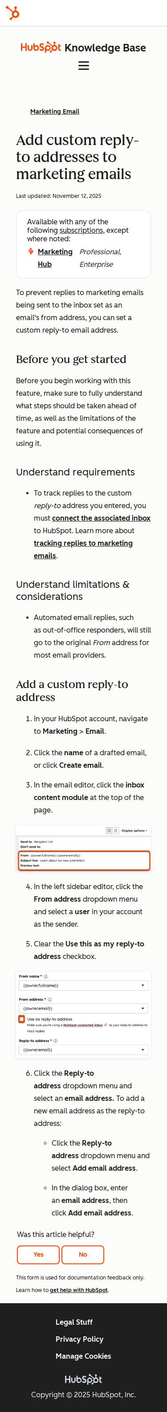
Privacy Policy (80, 1339)
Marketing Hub (55, 258)
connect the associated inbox (101, 518)
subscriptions (81, 230)
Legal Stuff (74, 1322)
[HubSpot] (12, 13)
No (83, 1254)
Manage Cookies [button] (83, 1356)
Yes (38, 1254)
